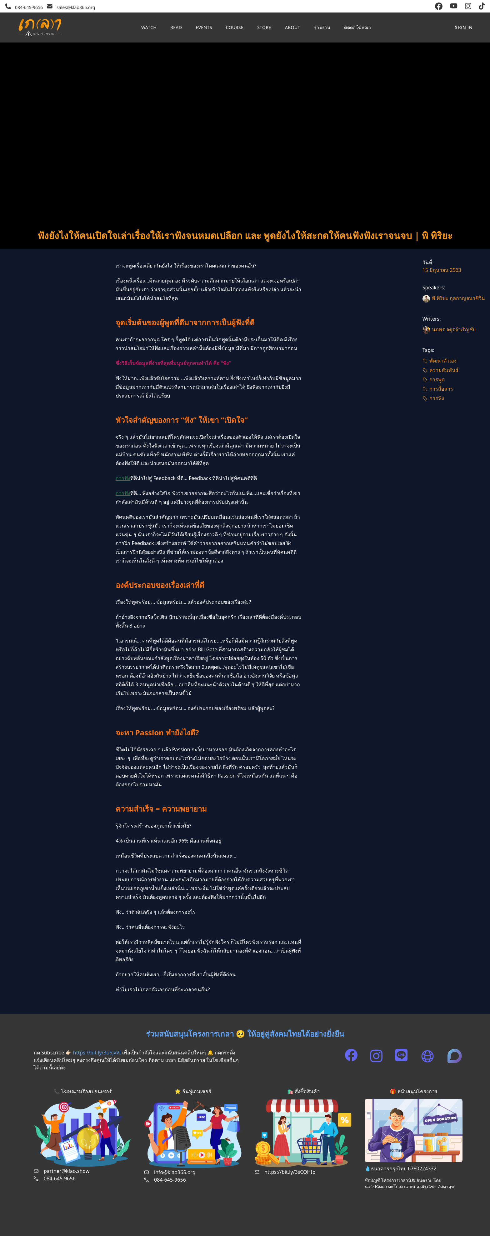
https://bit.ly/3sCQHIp (290, 1171)
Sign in (463, 27)
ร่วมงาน (322, 27)
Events (204, 27)
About (292, 27)
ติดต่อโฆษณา (357, 27)
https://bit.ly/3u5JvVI (97, 1052)
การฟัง (123, 478)
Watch (149, 27)
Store (264, 27)
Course (234, 27)
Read (176, 27)
